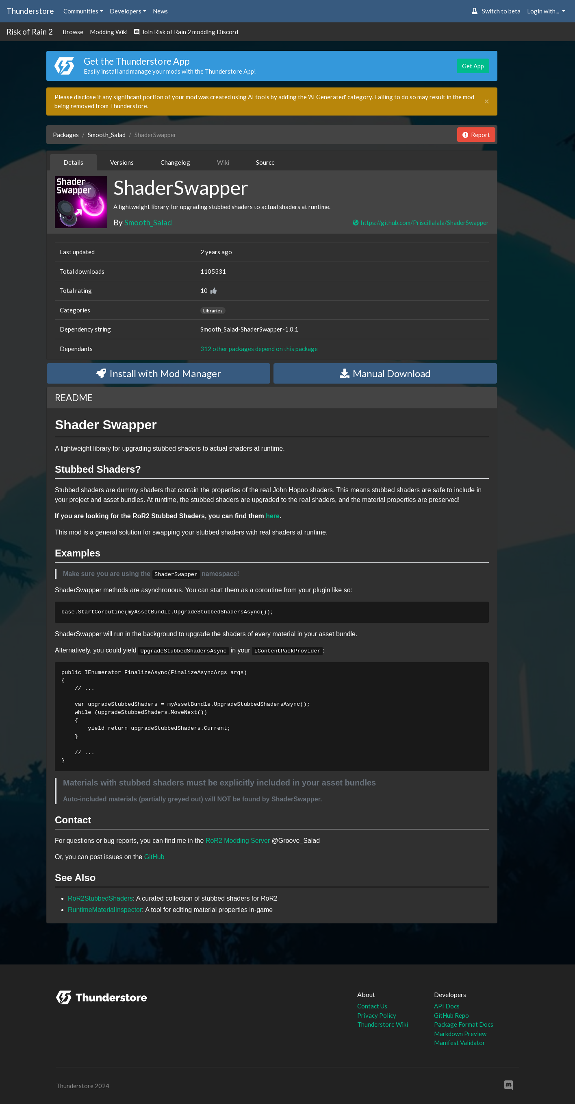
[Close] (486, 101)
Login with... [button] (543, 11)
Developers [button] (125, 11)
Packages (66, 134)
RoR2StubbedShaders (100, 898)
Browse (73, 31)
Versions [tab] (122, 162)
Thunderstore (30, 10)
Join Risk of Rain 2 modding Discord (186, 31)
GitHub (154, 856)
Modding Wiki (109, 31)
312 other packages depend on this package (259, 348)
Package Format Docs (463, 1024)
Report (476, 134)
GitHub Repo (451, 1015)
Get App (473, 66)
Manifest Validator (459, 1042)
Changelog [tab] (175, 162)
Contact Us (372, 1006)
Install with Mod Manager (158, 373)
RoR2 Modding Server (238, 840)
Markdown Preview (460, 1033)
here (273, 516)
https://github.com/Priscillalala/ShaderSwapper (420, 222)
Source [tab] (265, 162)
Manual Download (385, 373)
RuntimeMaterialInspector (105, 909)
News (160, 11)
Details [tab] (73, 162)
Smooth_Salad (107, 134)
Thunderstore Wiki (382, 1024)
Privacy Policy (376, 1015)
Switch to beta (496, 11)
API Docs (447, 1006)
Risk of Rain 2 (30, 31)
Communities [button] (80, 11)
